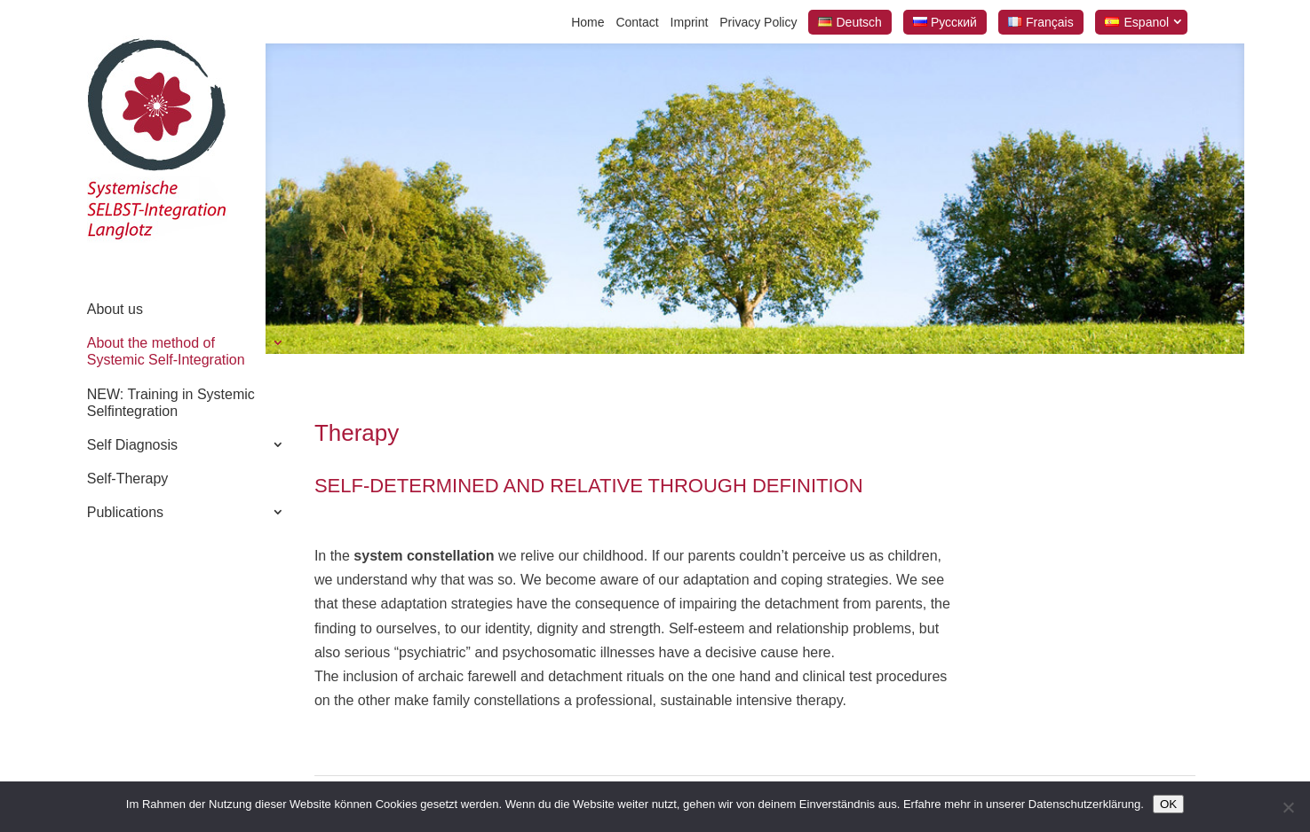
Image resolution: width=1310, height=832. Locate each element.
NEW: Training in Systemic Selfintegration (171, 403)
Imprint (690, 22)
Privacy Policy (758, 22)
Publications (125, 512)
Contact (636, 22)
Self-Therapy (128, 478)
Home (587, 22)
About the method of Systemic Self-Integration (166, 351)
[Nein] (1288, 807)
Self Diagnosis (132, 444)
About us (115, 309)
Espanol (1147, 22)
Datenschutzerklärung (1084, 804)
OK (1168, 804)
